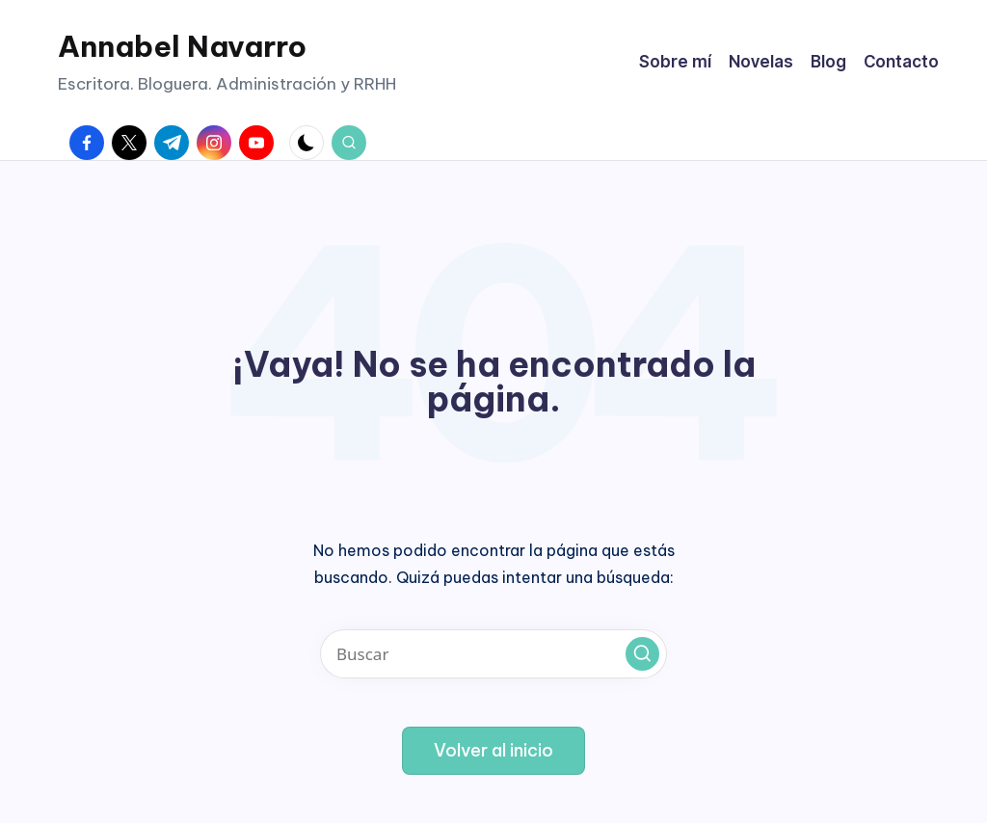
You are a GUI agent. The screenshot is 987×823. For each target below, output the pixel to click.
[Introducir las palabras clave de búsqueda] (493, 653)
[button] (642, 654)
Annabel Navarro (182, 46)
